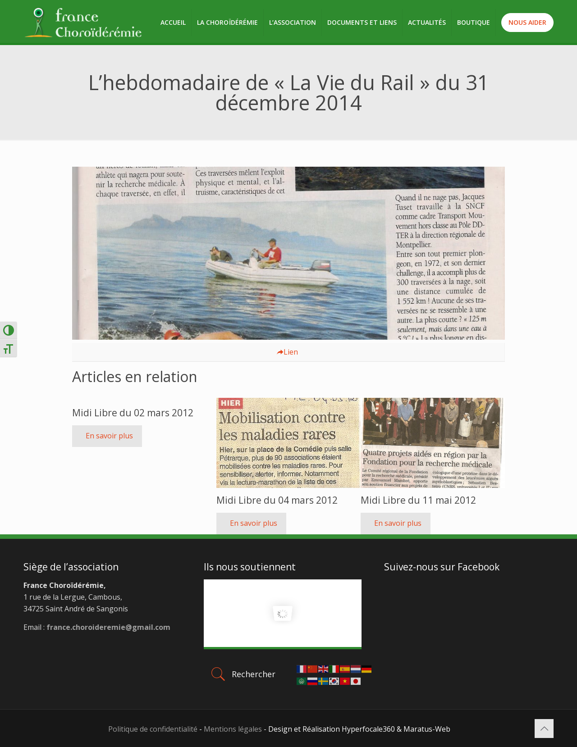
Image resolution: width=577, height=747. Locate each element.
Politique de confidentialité (152, 729)
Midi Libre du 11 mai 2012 (418, 500)
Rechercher (242, 674)
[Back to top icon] (544, 728)
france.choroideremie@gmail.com (107, 627)
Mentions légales (233, 729)
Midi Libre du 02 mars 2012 (132, 412)
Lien (287, 352)
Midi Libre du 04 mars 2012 (277, 500)
